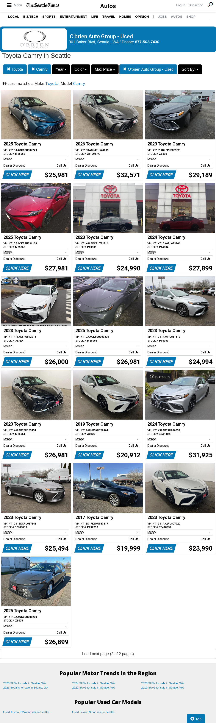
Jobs (162, 16)
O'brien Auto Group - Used (148, 69)
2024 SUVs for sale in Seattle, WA (93, 683)
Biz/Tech (30, 16)
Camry (39, 69)
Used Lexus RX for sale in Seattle (93, 712)
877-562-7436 (147, 42)
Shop (191, 16)
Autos (108, 6)
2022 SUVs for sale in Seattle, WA (93, 687)
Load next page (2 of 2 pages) (108, 654)
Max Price (105, 69)
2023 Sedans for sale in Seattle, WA (25, 687)
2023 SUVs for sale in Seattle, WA (162, 683)
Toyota (15, 69)
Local (13, 16)
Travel (108, 16)
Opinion (142, 16)
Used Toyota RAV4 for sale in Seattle (26, 712)
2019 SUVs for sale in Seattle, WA (162, 687)
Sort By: (190, 69)
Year (61, 69)
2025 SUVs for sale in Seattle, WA (24, 683)
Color (81, 69)
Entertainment (73, 16)
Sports (49, 16)
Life (94, 16)
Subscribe (196, 5)
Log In (180, 5)
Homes (125, 16)
